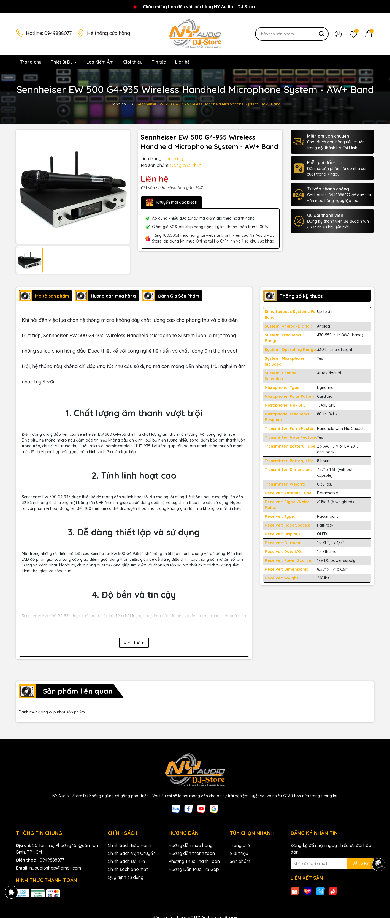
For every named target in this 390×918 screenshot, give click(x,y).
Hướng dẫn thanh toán (192, 853)
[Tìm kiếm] (321, 33)
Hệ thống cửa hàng (108, 33)
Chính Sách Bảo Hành (129, 845)
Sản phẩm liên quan (78, 691)
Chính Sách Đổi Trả (126, 861)
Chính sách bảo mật (128, 869)
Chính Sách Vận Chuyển (131, 853)
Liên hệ (182, 62)
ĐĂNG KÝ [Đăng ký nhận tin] (360, 863)
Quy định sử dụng (125, 877)
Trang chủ (30, 62)
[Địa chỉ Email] (332, 863)
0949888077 (58, 33)
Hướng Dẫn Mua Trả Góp (194, 869)
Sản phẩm (240, 861)
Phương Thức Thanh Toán (194, 861)
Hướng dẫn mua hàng (191, 845)
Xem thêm (134, 642)
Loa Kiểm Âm (100, 62)
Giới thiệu (132, 62)
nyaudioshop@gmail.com (55, 868)
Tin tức (159, 62)
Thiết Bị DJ (62, 62)
